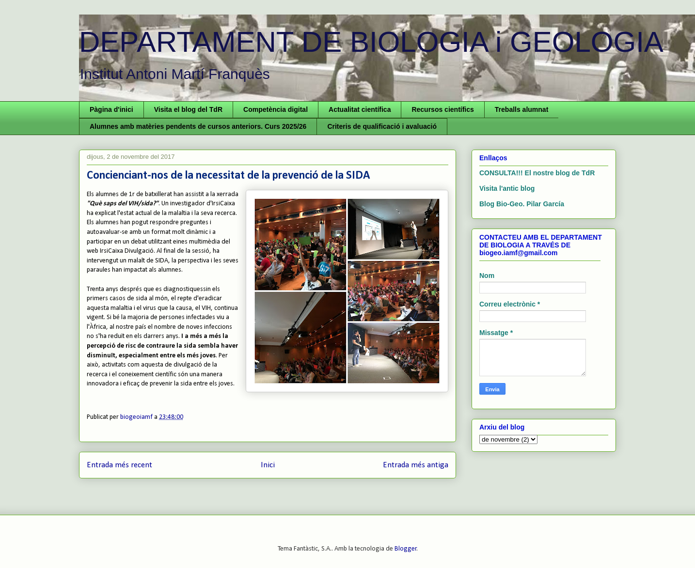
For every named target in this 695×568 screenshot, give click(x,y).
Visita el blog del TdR (188, 109)
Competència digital (275, 109)
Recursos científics (442, 109)
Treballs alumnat (521, 109)
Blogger (406, 549)
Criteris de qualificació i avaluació (382, 126)
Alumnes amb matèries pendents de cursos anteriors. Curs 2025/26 (198, 126)
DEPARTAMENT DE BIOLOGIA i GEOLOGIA (371, 42)
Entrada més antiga (415, 465)
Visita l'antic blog (507, 188)
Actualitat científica (360, 109)
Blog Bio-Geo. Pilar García (521, 204)
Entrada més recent (119, 465)
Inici (268, 465)
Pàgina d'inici (111, 109)
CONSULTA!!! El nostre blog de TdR (537, 173)
